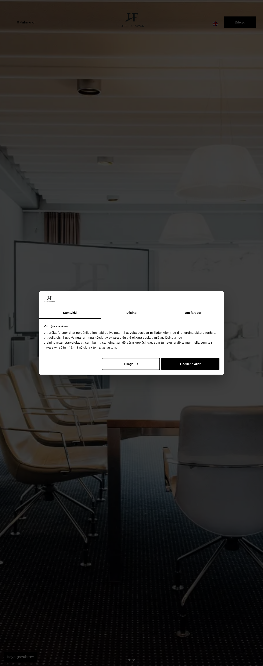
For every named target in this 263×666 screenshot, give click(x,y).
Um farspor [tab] (193, 312)
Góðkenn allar (190, 364)
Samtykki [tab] (70, 312)
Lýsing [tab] (132, 312)
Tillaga (131, 364)
